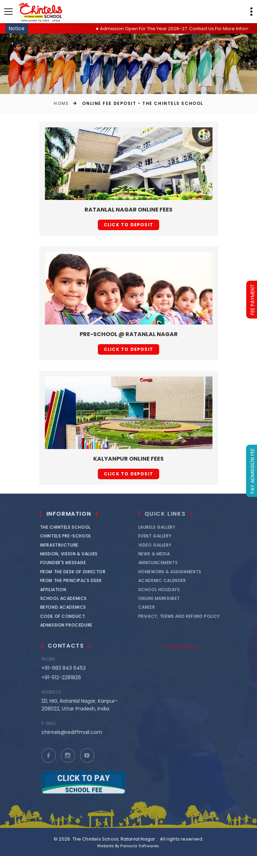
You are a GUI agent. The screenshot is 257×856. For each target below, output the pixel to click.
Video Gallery (163, 545)
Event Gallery (163, 536)
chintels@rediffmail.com (78, 732)
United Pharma (189, 646)
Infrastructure (64, 545)
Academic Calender (171, 580)
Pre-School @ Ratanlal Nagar (129, 334)
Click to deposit (128, 225)
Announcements (167, 563)
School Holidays (168, 590)
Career (155, 607)
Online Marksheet (168, 598)
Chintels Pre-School (70, 536)
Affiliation (58, 590)
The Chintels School (70, 527)
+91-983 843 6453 (70, 667)
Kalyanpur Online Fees (128, 459)
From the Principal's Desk (75, 580)
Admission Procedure (71, 625)
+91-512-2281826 (68, 677)
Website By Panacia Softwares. (128, 846)
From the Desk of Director (77, 572)
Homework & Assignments (178, 572)
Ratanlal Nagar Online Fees (128, 210)
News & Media (163, 554)
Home (61, 103)
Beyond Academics (68, 607)
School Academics (68, 598)
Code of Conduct (67, 616)
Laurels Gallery (165, 527)
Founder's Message (67, 563)
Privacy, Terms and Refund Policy (188, 616)
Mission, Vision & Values (73, 554)
